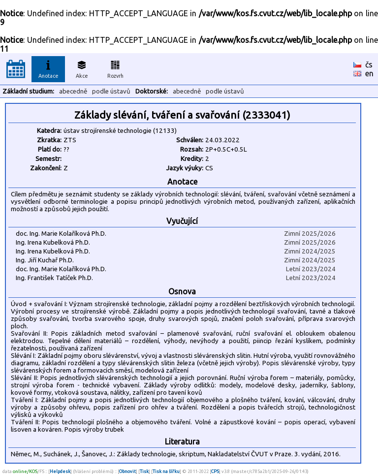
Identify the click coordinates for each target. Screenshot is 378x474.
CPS (215, 471)
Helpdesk (60, 471)
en (369, 73)
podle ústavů (111, 91)
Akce (82, 68)
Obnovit (127, 471)
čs (369, 64)
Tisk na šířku (166, 471)
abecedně (73, 91)
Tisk (144, 471)
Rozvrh (115, 68)
